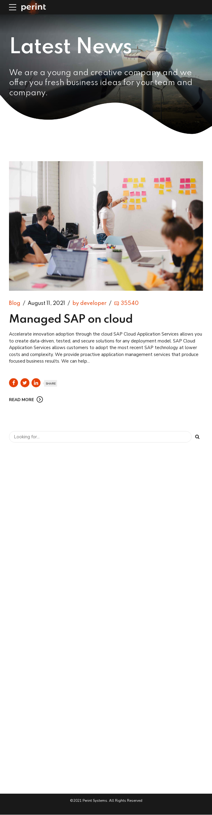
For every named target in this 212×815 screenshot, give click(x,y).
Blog (14, 304)
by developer (89, 304)
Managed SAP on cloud (71, 320)
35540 (130, 304)
